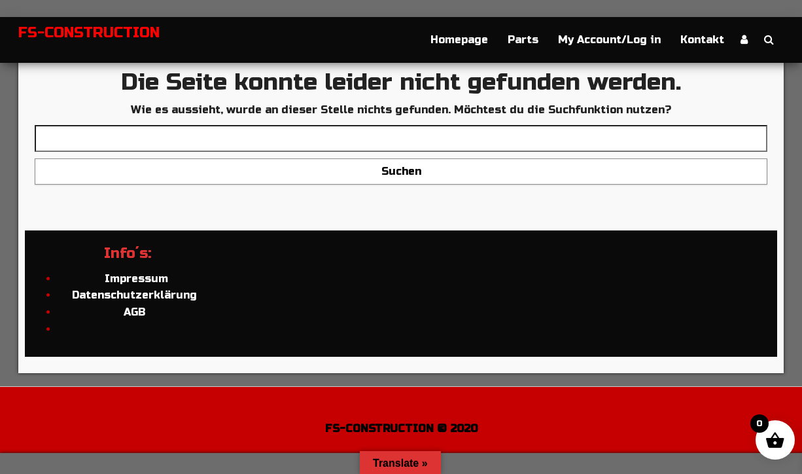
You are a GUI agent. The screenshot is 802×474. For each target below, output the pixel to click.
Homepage (459, 39)
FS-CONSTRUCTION (89, 32)
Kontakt (702, 39)
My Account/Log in (609, 39)
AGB (134, 312)
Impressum (134, 278)
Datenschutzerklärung (134, 295)
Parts (523, 39)
